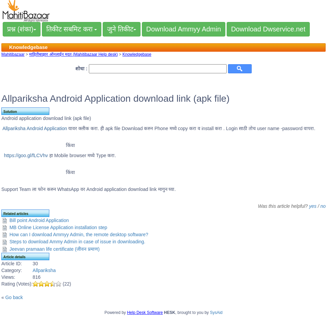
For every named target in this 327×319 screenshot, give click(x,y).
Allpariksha (44, 270)
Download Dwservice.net (268, 29)
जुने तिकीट (121, 29)
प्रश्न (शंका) (21, 29)
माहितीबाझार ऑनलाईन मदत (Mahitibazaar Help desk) (73, 54)
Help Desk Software (145, 312)
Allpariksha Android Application (35, 128)
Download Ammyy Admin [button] (183, 29)
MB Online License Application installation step (58, 227)
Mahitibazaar (13, 54)
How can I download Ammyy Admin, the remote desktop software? (78, 234)
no (323, 206)
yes (313, 206)
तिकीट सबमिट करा (71, 29)
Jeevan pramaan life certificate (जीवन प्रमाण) (54, 249)
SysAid (216, 312)
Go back (14, 297)
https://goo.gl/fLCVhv (26, 155)
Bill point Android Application (39, 220)
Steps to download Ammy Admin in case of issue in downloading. (77, 241)
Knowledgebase (136, 54)
